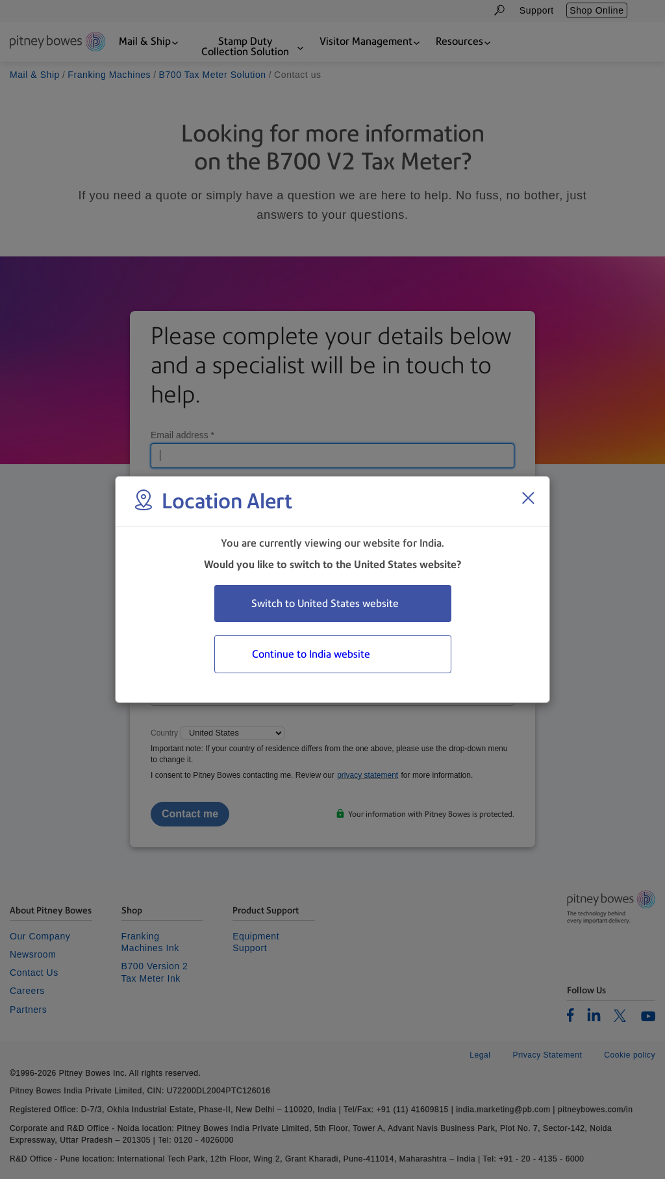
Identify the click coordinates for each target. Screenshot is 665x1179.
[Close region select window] (528, 498)
